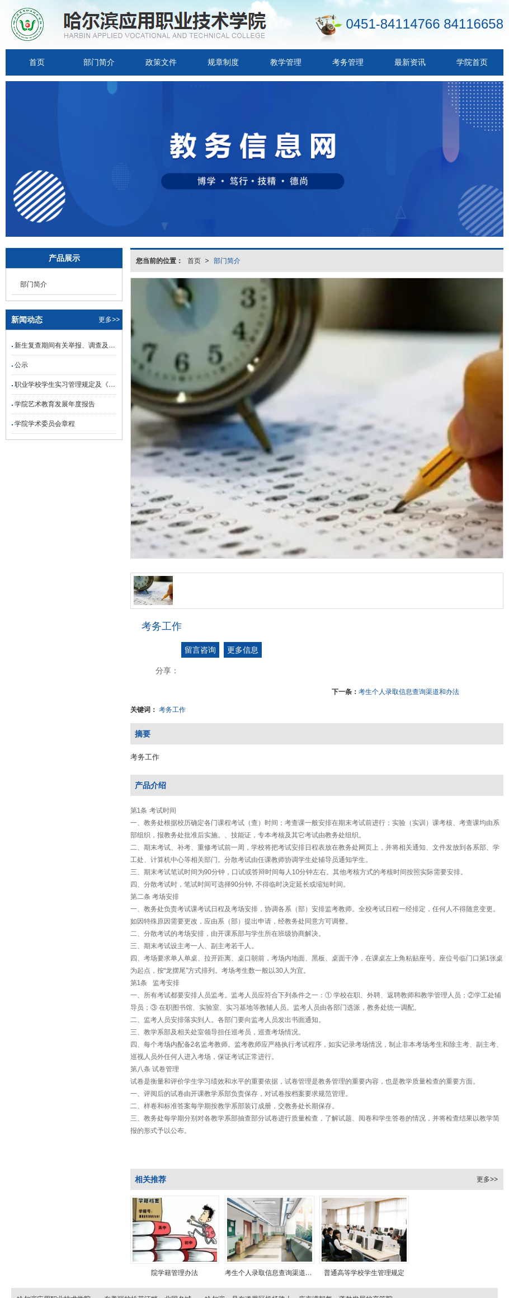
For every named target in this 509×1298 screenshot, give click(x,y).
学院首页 (472, 62)
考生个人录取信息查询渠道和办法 (409, 692)
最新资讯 (410, 62)
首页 (37, 62)
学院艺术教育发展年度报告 (55, 404)
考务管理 (348, 62)
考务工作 (172, 710)
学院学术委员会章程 (45, 424)
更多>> (487, 1179)
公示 (21, 365)
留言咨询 (200, 649)
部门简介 (99, 62)
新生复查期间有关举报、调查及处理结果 (65, 345)
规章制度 (223, 62)
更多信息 (242, 649)
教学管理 (285, 62)
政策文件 (161, 62)
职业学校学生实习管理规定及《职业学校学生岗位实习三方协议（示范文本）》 (65, 384)
